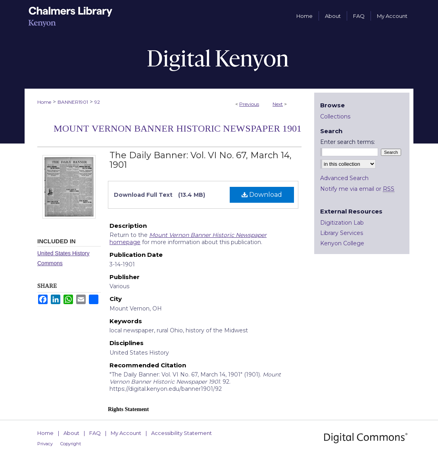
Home (44, 102)
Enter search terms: (347, 142)
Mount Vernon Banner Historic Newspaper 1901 (178, 128)
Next (278, 104)
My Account (126, 433)
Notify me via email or (357, 188)
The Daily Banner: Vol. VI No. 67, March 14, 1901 (201, 160)
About (71, 433)
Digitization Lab (342, 222)
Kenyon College (342, 243)
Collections (335, 116)
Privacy (45, 443)
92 (97, 102)
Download (262, 194)
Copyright (70, 443)
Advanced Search (344, 178)
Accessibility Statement (181, 433)
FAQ (95, 433)
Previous (249, 104)
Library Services (341, 233)
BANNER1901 (73, 102)
